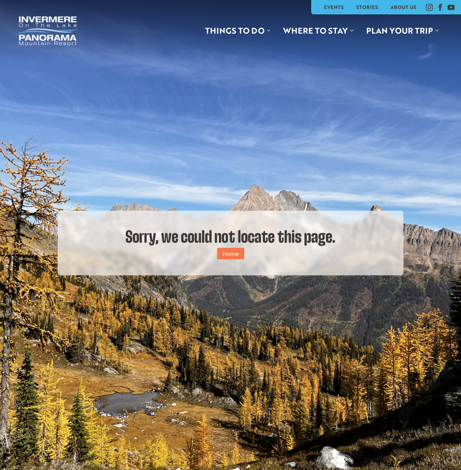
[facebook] (440, 7)
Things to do (234, 30)
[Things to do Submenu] (270, 30)
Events (334, 7)
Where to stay (315, 30)
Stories (367, 7)
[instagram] (429, 7)
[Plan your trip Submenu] (439, 30)
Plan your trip (399, 30)
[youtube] (451, 7)
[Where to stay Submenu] (354, 30)
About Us (403, 7)
